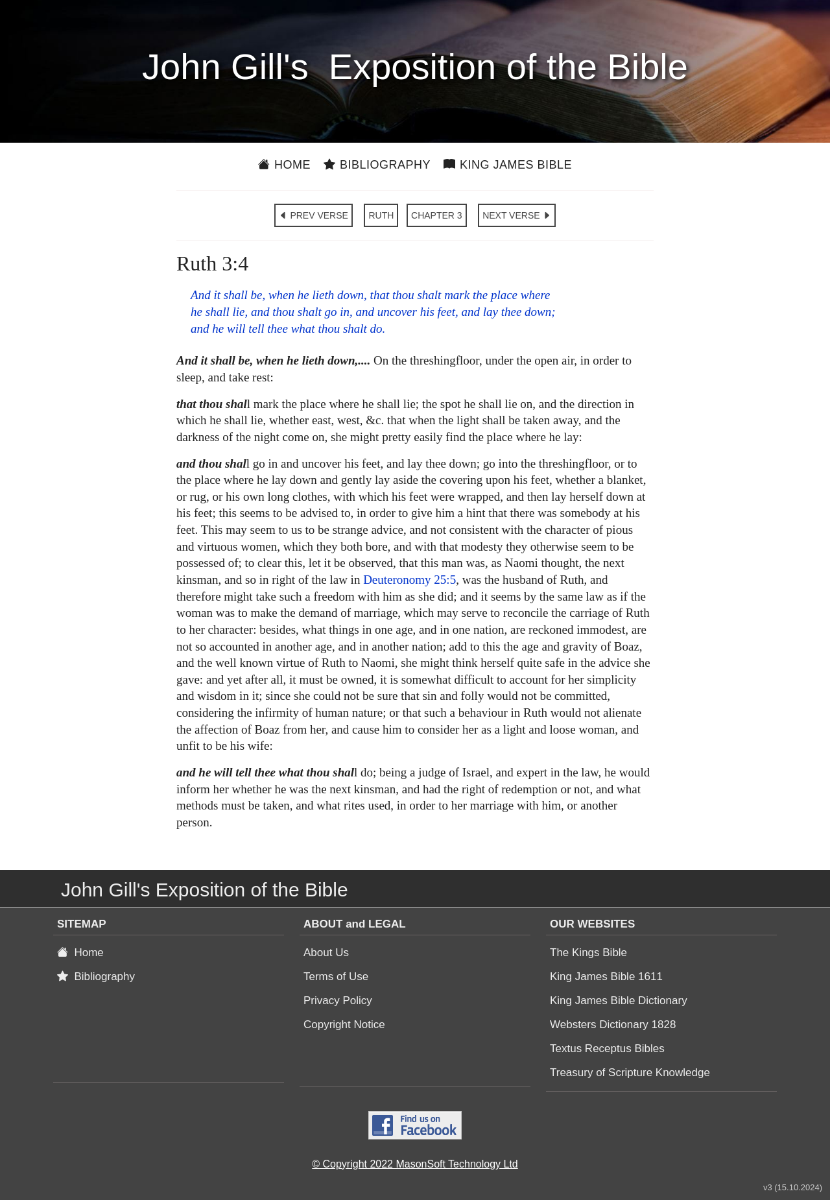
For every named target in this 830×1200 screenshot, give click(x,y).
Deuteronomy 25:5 (409, 579)
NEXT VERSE (516, 215)
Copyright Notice (344, 1024)
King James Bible (508, 164)
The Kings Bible (588, 952)
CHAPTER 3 (436, 215)
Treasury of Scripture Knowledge (630, 1072)
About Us (326, 952)
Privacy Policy (337, 1000)
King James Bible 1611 (606, 976)
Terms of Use (335, 976)
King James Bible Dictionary (618, 1000)
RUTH (381, 215)
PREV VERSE (313, 215)
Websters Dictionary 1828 (613, 1024)
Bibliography (377, 164)
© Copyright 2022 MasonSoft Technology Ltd (414, 1164)
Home (284, 164)
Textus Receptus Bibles (607, 1048)
